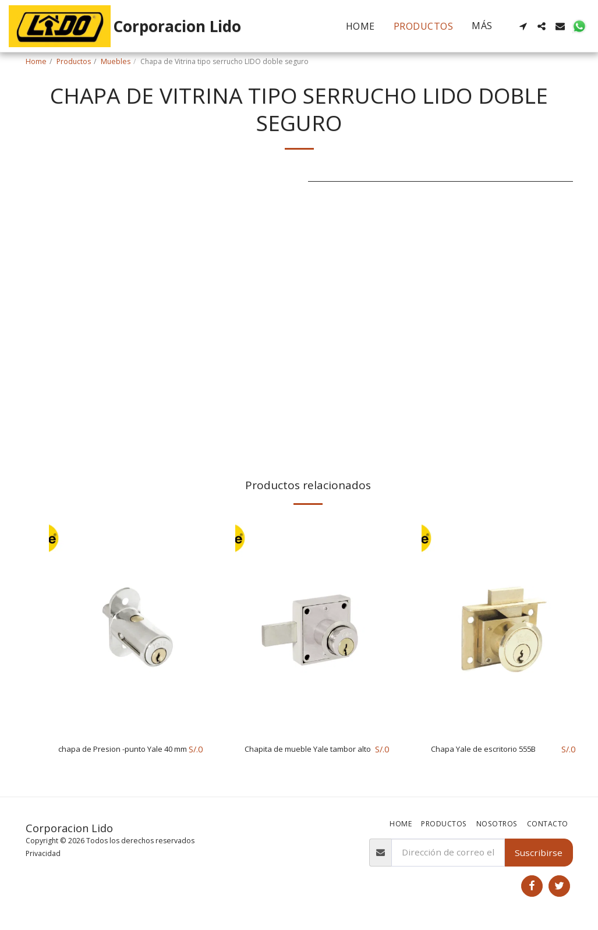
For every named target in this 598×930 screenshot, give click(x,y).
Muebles (115, 61)
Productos (73, 61)
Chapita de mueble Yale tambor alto (294, 756)
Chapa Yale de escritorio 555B (494, 749)
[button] (523, 26)
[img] (130, 625)
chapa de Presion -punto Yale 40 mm (120, 756)
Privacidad (43, 855)
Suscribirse (538, 854)
